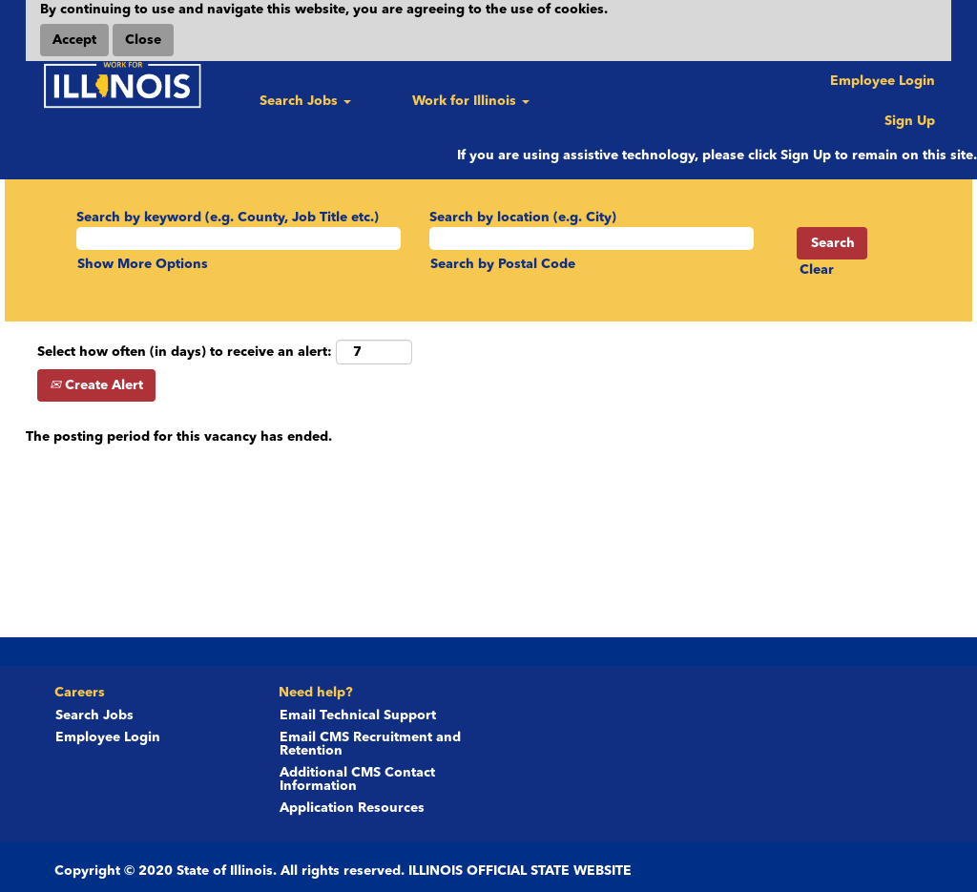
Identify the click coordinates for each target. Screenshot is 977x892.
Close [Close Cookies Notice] (143, 40)
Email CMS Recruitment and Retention (370, 744)
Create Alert (96, 385)
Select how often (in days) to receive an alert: (184, 352)
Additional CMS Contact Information (357, 779)
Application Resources (352, 808)
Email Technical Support (358, 715)
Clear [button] (817, 270)
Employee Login (882, 81)
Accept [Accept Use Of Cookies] (74, 40)
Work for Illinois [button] (471, 101)
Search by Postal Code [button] (502, 264)
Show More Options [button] (142, 264)
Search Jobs (94, 715)
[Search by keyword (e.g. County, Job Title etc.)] (238, 238)
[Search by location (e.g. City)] (591, 238)
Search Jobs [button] (305, 101)
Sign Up (909, 121)
